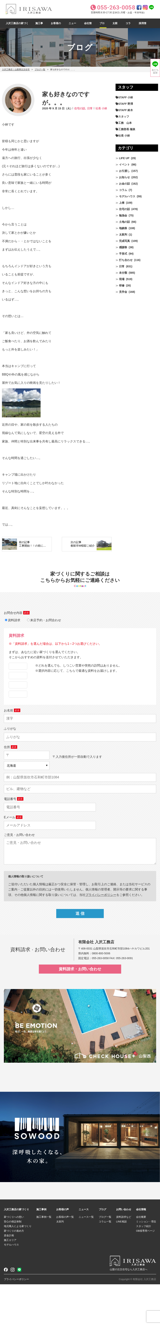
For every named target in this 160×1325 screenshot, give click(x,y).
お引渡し (124, 170)
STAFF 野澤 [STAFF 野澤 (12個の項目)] (125, 103)
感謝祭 (123, 247)
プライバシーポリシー (16, 1319)
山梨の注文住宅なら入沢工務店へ (128, 1309)
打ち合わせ (126, 260)
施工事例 (39, 25)
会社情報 (88, 25)
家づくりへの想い (14, 1257)
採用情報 (142, 25)
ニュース (72, 25)
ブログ (102, 25)
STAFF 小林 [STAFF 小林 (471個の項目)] (125, 97)
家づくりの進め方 (14, 1271)
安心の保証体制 (12, 1262)
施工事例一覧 (43, 1257)
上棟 (121, 202)
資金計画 (9, 1275)
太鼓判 (114, 25)
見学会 (123, 291)
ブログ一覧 (40, 69)
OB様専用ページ (145, 1271)
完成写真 (124, 240)
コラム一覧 (105, 1262)
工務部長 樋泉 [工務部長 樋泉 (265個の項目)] (126, 129)
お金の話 (124, 183)
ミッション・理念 (146, 1262)
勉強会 (123, 215)
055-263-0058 (100, 998)
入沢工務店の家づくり (17, 25)
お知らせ (124, 177)
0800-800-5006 (101, 993)
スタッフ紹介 (143, 1266)
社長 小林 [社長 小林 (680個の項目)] (124, 135)
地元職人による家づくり (17, 1266)
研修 (121, 285)
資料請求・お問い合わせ (80, 1010)
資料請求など (123, 1257)
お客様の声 (56, 25)
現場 (121, 279)
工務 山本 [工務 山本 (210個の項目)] (125, 122)
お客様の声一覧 (65, 1257)
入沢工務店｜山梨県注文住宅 (16, 69)
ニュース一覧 (86, 1257)
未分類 (123, 272)
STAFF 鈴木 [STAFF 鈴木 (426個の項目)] (125, 110)
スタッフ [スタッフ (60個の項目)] (123, 116)
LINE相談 (121, 1262)
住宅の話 (124, 209)
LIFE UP (124, 158)
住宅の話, (80, 108)
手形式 (123, 253)
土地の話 (124, 221)
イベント (124, 164)
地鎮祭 (123, 228)
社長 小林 (101, 108)
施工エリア (10, 1280)
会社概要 (141, 1257)
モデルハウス (127, 196)
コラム (128, 25)
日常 (90, 108)
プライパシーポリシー (100, 935)
